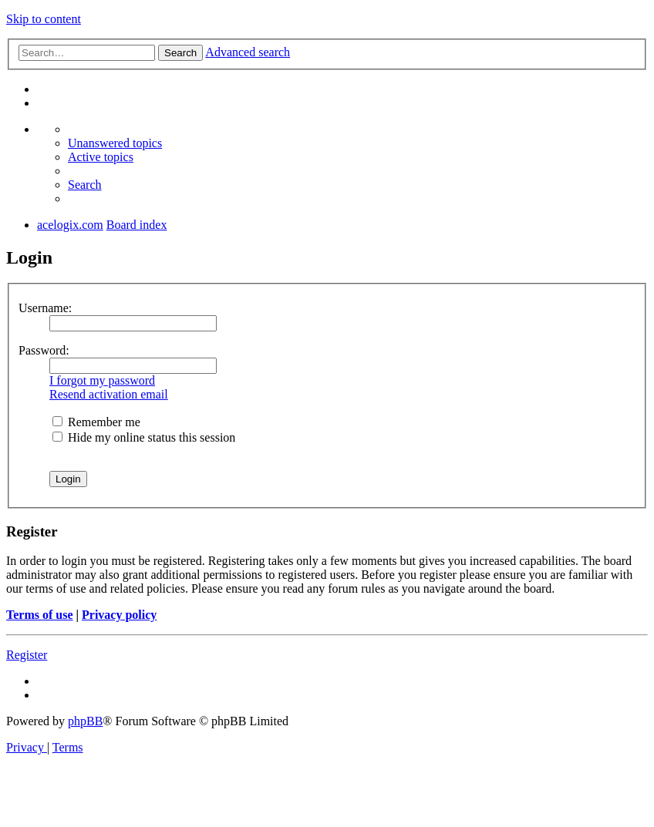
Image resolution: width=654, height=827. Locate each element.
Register (26, 654)
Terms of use (39, 614)
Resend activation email (108, 394)
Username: (45, 307)
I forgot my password (102, 380)
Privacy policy (119, 614)
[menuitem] (115, 143)
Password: (44, 350)
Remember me (96, 422)
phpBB (85, 721)
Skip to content (43, 18)
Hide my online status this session (143, 437)
